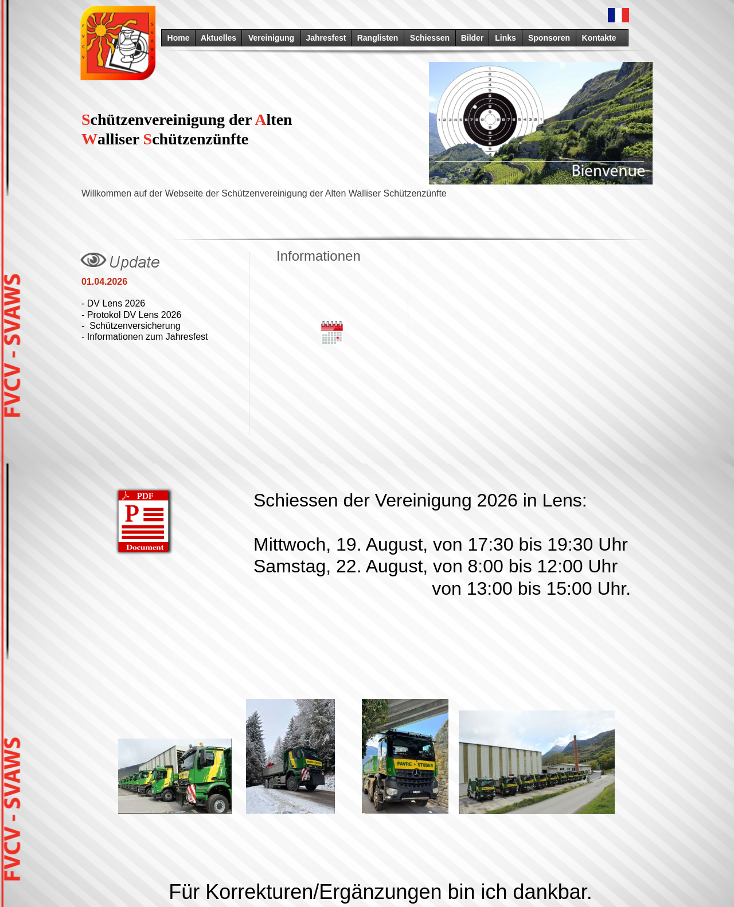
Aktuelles (218, 37)
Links (505, 37)
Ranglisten (378, 37)
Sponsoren (549, 37)
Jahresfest (326, 37)
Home (178, 37)
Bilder (472, 37)
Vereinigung (271, 37)
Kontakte (599, 37)
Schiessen (430, 37)
